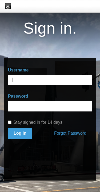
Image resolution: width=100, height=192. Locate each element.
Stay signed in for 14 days (35, 122)
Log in (20, 133)
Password (18, 96)
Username (18, 70)
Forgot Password (70, 133)
